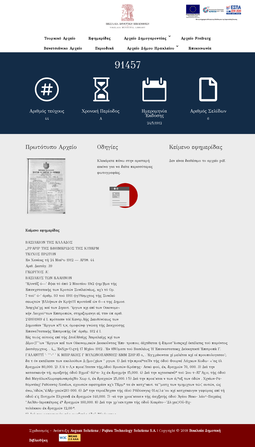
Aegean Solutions (84, 431)
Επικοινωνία (200, 48)
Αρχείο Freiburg (196, 38)
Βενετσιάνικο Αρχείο (63, 48)
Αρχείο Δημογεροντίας (145, 38)
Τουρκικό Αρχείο (59, 38)
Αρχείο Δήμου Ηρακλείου (150, 48)
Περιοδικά (104, 48)
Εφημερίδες (99, 38)
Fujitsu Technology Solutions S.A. (129, 431)
